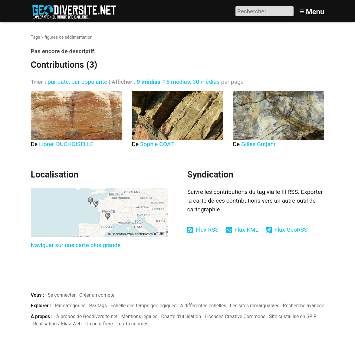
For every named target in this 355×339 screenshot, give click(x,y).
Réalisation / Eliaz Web (57, 324)
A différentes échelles (203, 305)
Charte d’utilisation (181, 316)
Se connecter (62, 295)
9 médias (148, 81)
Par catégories (70, 305)
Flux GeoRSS (290, 229)
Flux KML (246, 229)
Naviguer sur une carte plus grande (76, 245)
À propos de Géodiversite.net (87, 316)
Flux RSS (207, 229)
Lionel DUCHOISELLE (66, 144)
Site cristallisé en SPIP (293, 316)
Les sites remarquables (254, 305)
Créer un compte (97, 295)
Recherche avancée (303, 305)
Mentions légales (139, 316)
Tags (35, 37)
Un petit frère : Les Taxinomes (117, 324)
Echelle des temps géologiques (143, 305)
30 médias (205, 81)
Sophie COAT (157, 144)
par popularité (89, 81)
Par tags (98, 305)
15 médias (176, 81)
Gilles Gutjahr (258, 144)
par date (58, 81)
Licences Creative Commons (235, 316)
